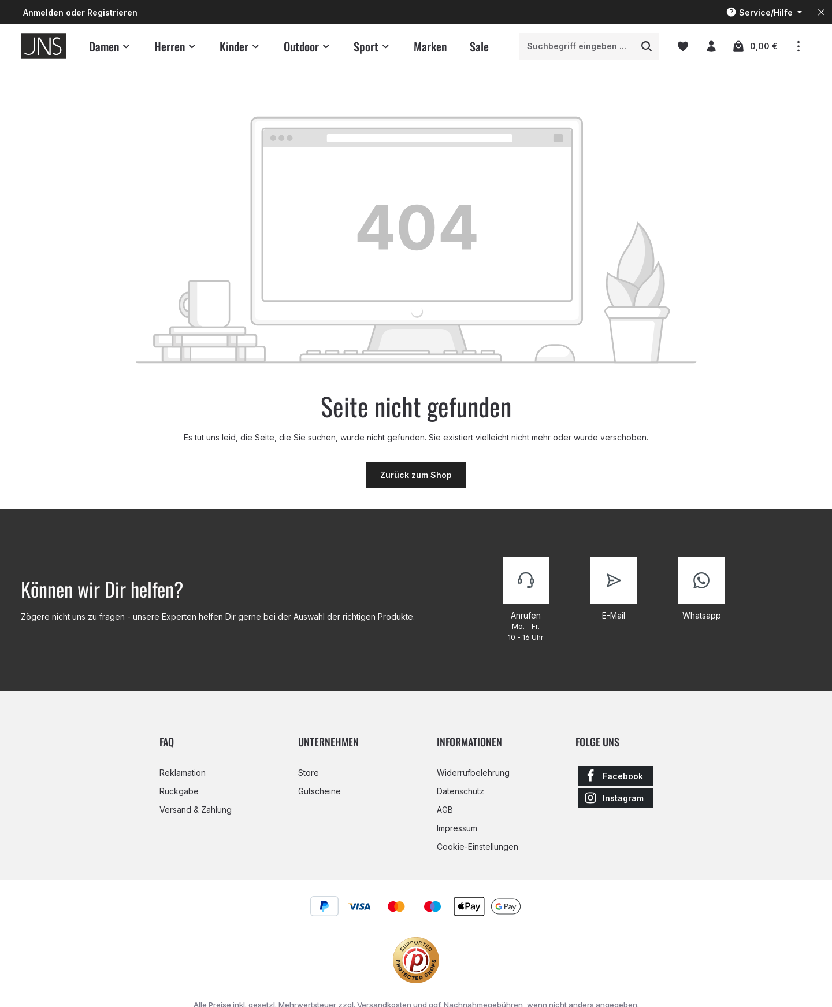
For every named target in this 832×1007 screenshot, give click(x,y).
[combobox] (577, 46)
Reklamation (182, 773)
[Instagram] (615, 798)
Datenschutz (460, 791)
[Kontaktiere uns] (526, 600)
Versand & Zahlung (195, 810)
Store (308, 773)
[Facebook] (615, 776)
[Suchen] (646, 46)
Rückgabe (179, 791)
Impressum (457, 828)
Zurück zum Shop (416, 475)
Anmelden (43, 12)
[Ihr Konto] (711, 46)
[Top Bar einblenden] (798, 46)
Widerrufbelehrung (473, 773)
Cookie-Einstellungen (477, 846)
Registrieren (112, 12)
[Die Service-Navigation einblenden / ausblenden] (764, 12)
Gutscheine (319, 791)
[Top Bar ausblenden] (821, 12)
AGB (445, 810)
